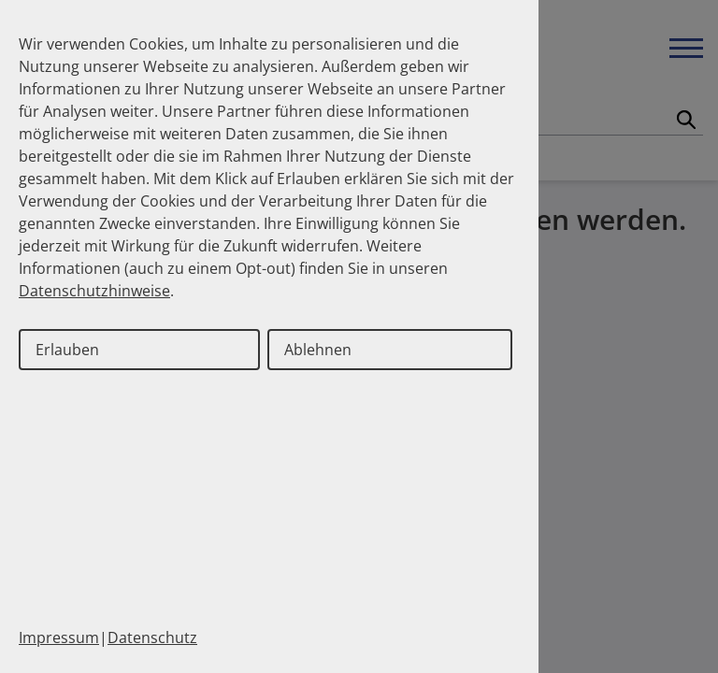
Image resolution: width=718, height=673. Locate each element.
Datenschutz (152, 637)
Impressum (59, 637)
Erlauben (67, 349)
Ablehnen (318, 349)
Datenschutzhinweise (94, 290)
